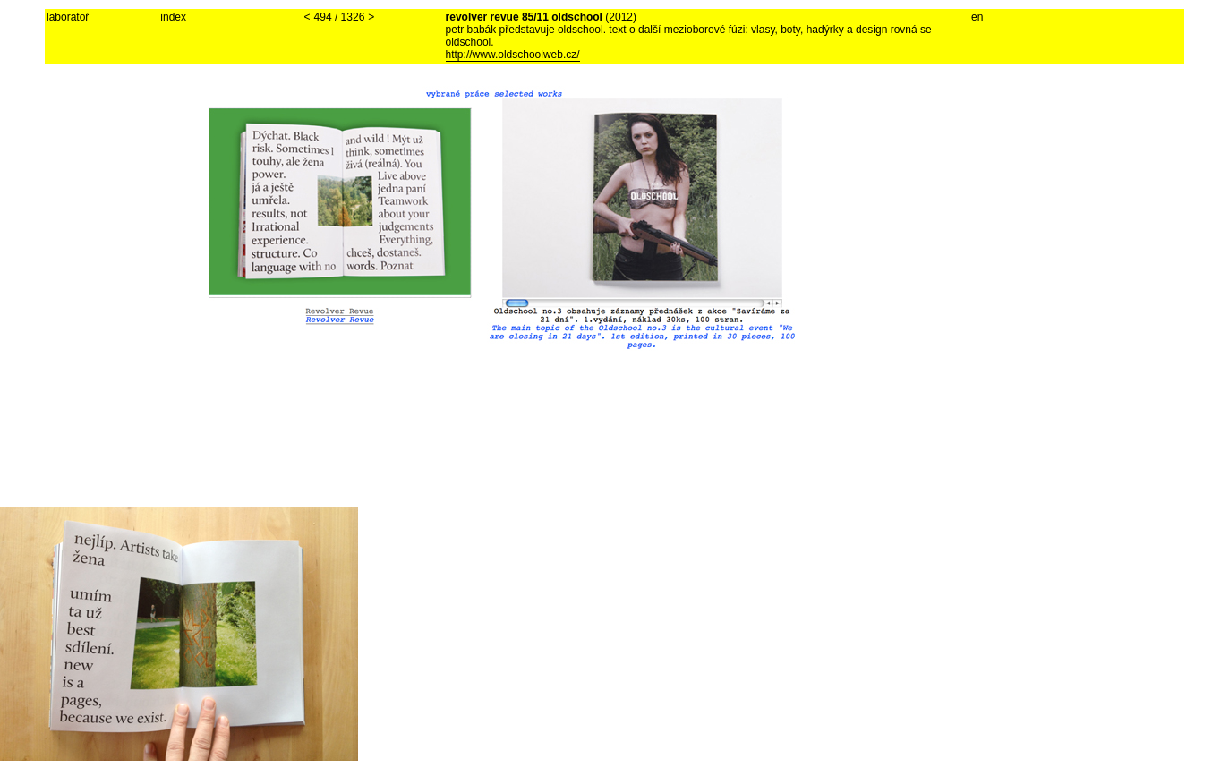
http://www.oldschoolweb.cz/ (513, 54)
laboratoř (68, 17)
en (977, 17)
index (173, 17)
